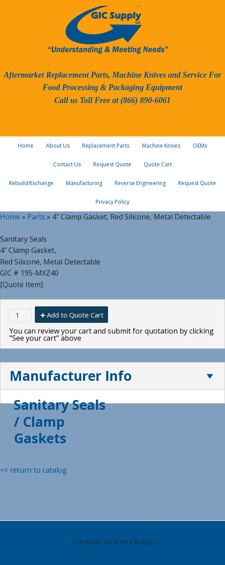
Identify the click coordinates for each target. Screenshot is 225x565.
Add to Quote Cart (75, 314)
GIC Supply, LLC (107, 29)
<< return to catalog (33, 470)
